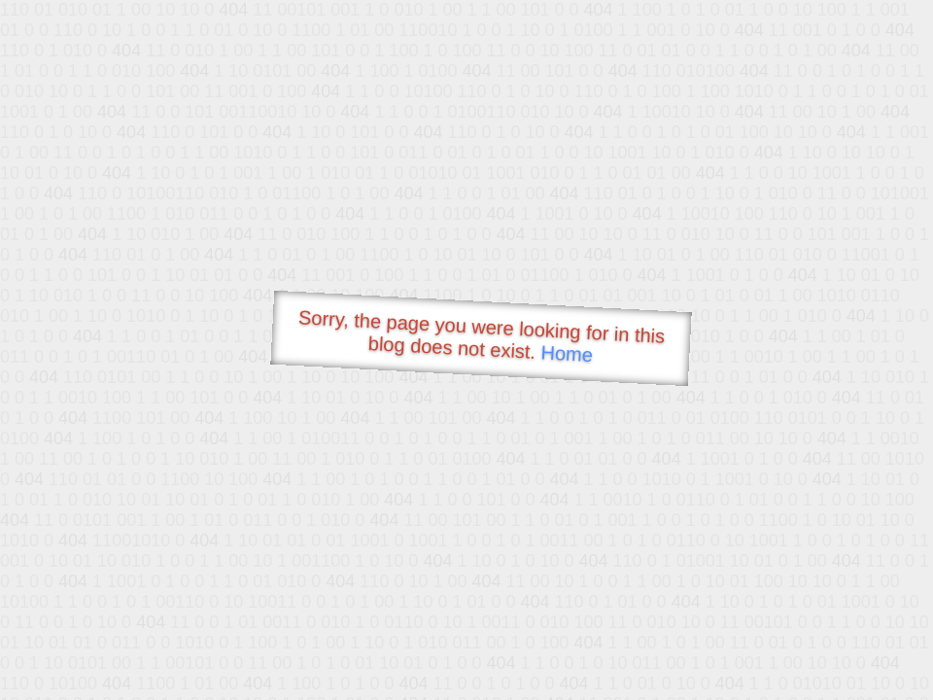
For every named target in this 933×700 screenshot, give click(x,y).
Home (566, 353)
